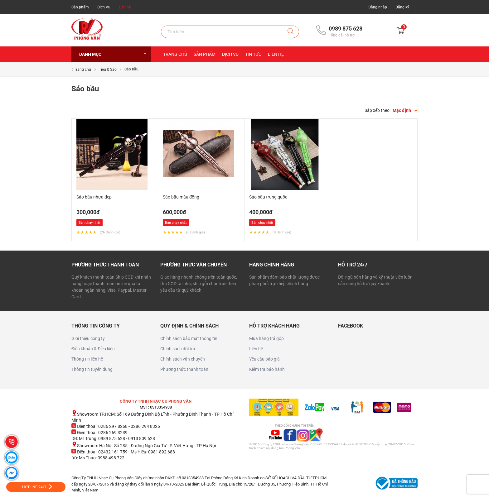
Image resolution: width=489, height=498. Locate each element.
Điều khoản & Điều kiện (93, 348)
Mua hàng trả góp (266, 338)
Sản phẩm (80, 7)
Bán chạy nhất (89, 223)
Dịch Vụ (103, 7)
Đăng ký (402, 7)
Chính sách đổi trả (177, 348)
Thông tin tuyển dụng (92, 369)
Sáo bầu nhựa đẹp (94, 196)
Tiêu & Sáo (108, 69)
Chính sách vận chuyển (182, 359)
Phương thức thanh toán (184, 369)
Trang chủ (175, 54)
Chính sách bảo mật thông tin (188, 338)
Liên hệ (125, 7)
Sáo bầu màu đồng (181, 196)
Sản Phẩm (204, 54)
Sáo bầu (131, 69)
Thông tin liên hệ (87, 359)
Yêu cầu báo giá (264, 359)
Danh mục (112, 54)
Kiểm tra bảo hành (267, 369)
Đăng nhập (377, 7)
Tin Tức (253, 54)
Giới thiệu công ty (88, 338)
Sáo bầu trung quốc (268, 196)
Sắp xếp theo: (377, 110)
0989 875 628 (345, 28)
